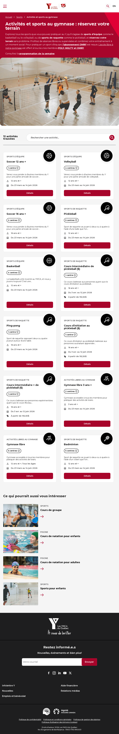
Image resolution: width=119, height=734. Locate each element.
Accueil (8, 17)
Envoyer (89, 662)
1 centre (13, 168)
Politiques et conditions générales (57, 720)
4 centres (71, 168)
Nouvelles (7, 691)
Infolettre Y (8, 685)
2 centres (14, 220)
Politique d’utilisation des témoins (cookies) (59, 722)
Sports (19, 17)
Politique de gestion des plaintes (86, 720)
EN (114, 6)
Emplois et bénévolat (14, 696)
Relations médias (70, 691)
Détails (29, 193)
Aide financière (69, 685)
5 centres (71, 220)
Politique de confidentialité (30, 720)
